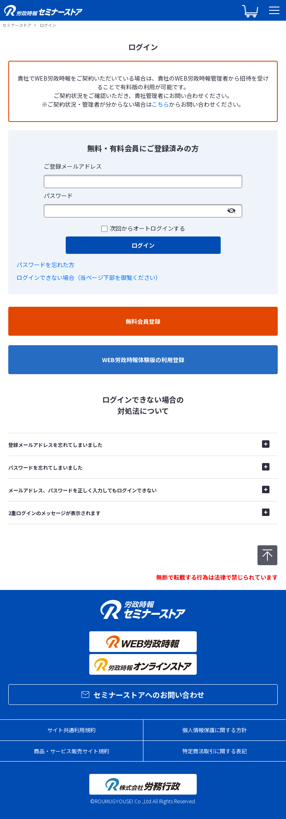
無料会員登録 (143, 321)
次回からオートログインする (147, 228)
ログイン (143, 245)
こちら (160, 104)
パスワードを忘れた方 (45, 264)
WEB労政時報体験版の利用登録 (143, 360)
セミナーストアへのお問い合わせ (143, 694)
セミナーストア (16, 25)
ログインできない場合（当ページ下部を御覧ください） (89, 277)
